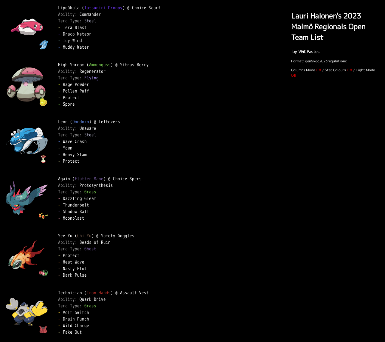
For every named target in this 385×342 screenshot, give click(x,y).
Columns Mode (303, 70)
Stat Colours (335, 70)
